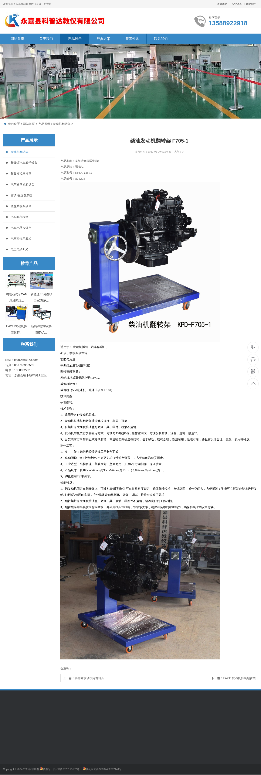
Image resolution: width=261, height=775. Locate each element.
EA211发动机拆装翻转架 (239, 678)
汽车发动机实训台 (22, 184)
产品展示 (75, 39)
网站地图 (251, 4)
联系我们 (161, 39)
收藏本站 (222, 4)
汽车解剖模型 (19, 217)
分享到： (66, 668)
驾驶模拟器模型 (21, 173)
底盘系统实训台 (21, 206)
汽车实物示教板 (21, 238)
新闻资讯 (132, 39)
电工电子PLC (19, 249)
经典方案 (103, 39)
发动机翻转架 (62, 124)
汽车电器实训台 (21, 227)
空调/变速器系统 (21, 195)
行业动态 (237, 4)
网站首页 (17, 39)
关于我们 (46, 39)
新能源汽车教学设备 (24, 162)
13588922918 (253, 347)
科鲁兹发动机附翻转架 (89, 678)
